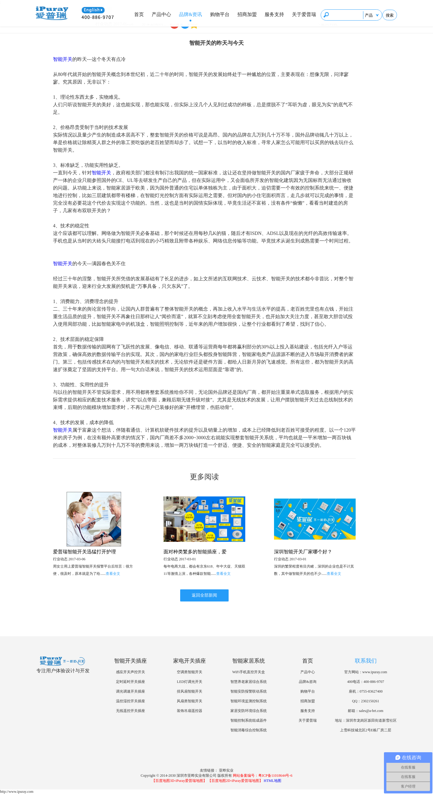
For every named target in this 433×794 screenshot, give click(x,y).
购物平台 (220, 14)
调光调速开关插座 (130, 691)
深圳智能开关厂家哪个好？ (303, 551)
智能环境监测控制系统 (248, 701)
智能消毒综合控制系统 (248, 730)
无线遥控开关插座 (130, 711)
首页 (139, 14)
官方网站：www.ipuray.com (365, 672)
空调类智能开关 (189, 672)
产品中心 (161, 14)
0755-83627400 (371, 691)
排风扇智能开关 (189, 691)
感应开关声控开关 (130, 672)
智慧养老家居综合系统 (248, 682)
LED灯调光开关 (189, 682)
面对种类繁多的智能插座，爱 (195, 551)
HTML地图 (272, 781)
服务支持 (274, 14)
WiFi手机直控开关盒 (248, 672)
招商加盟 (247, 14)
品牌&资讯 (190, 14)
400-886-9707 (374, 682)
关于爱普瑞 (304, 14)
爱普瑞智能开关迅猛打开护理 (84, 551)
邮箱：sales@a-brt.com (365, 711)
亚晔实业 (226, 770)
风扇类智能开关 (189, 701)
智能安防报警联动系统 (248, 691)
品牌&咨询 (307, 682)
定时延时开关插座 (130, 682)
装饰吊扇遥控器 (189, 711)
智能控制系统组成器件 (248, 720)
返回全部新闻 (204, 595)
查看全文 (113, 574)
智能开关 (62, 59)
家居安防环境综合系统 (248, 711)
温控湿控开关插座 (130, 701)
